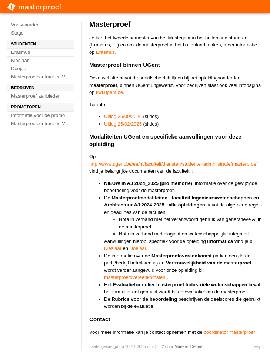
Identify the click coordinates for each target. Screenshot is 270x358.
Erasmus (20, 52)
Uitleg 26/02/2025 (123, 124)
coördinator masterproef (229, 332)
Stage (17, 33)
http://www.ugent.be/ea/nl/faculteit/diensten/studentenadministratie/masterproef (173, 164)
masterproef (40, 7)
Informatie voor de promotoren (42, 115)
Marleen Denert (188, 346)
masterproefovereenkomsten (134, 277)
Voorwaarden (25, 24)
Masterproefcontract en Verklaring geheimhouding (42, 76)
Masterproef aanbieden (36, 96)
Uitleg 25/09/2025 (123, 116)
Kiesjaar (20, 60)
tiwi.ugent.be (109, 92)
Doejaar (19, 68)
